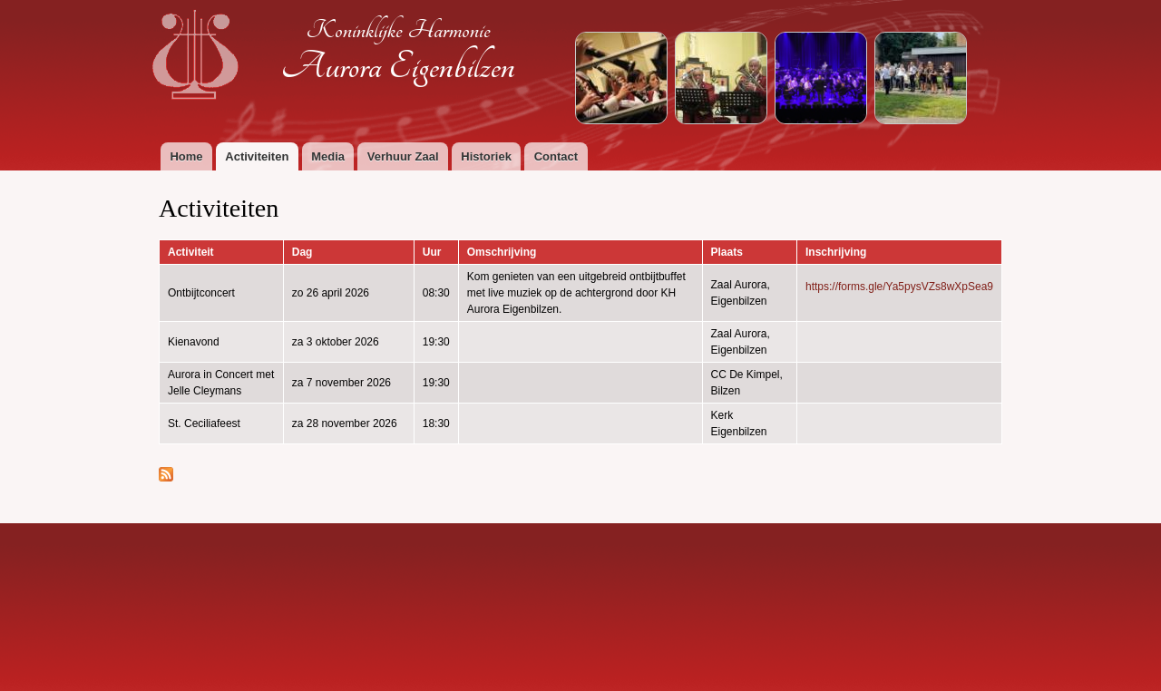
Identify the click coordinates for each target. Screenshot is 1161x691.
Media (328, 156)
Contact (556, 156)
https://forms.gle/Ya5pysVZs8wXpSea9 (899, 286)
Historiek (486, 156)
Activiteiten (256, 156)
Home (186, 156)
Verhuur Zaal (403, 156)
